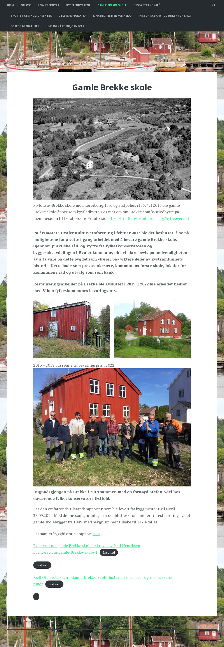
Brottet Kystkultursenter (31, 15)
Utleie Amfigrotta (72, 15)
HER (96, 533)
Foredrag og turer (25, 26)
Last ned (111, 552)
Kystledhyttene (78, 5)
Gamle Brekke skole (112, 5)
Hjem (10, 5)
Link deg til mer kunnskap (112, 15)
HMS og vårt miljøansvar (65, 26)
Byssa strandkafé (147, 5)
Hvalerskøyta (48, 5)
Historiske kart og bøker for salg (165, 15)
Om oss (26, 5)
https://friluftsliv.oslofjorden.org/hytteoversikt (149, 218)
